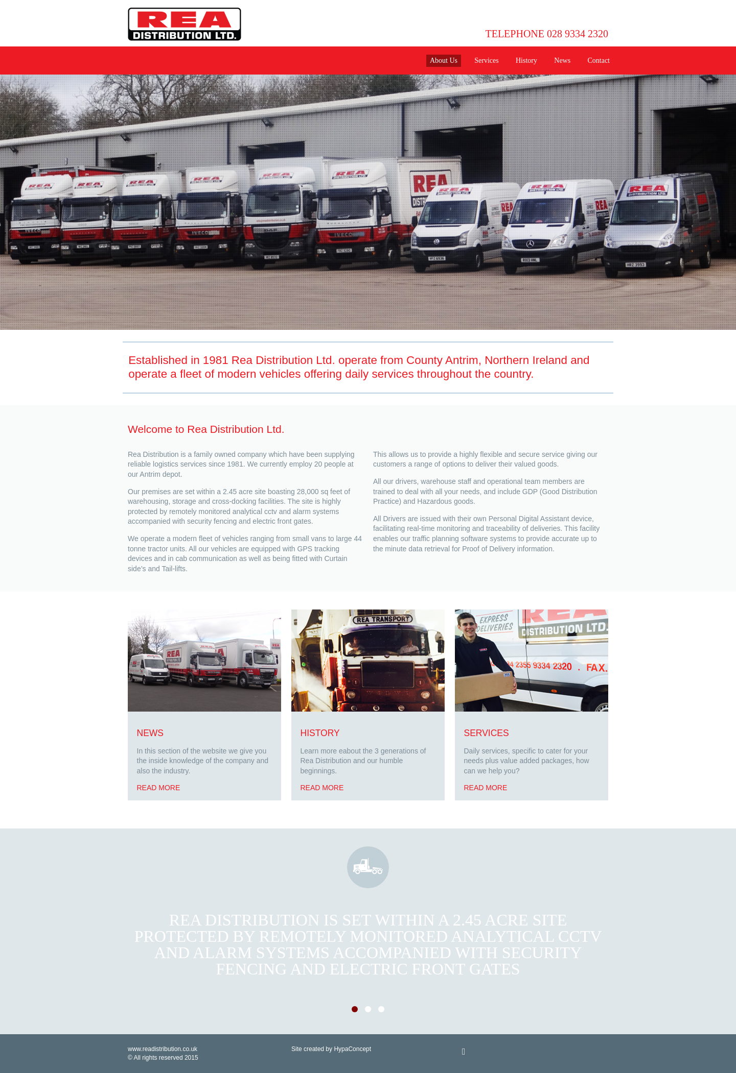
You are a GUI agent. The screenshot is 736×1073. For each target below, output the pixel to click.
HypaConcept (352, 1049)
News (562, 60)
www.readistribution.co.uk (162, 1049)
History (526, 60)
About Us (443, 60)
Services (486, 60)
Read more (158, 788)
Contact (598, 60)
